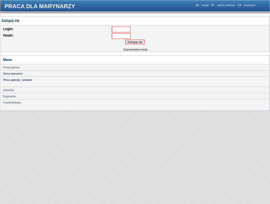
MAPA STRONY (226, 5)
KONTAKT (250, 5)
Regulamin (9, 96)
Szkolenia (8, 90)
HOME (205, 5)
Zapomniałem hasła (135, 49)
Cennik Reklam (12, 102)
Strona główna (11, 67)
